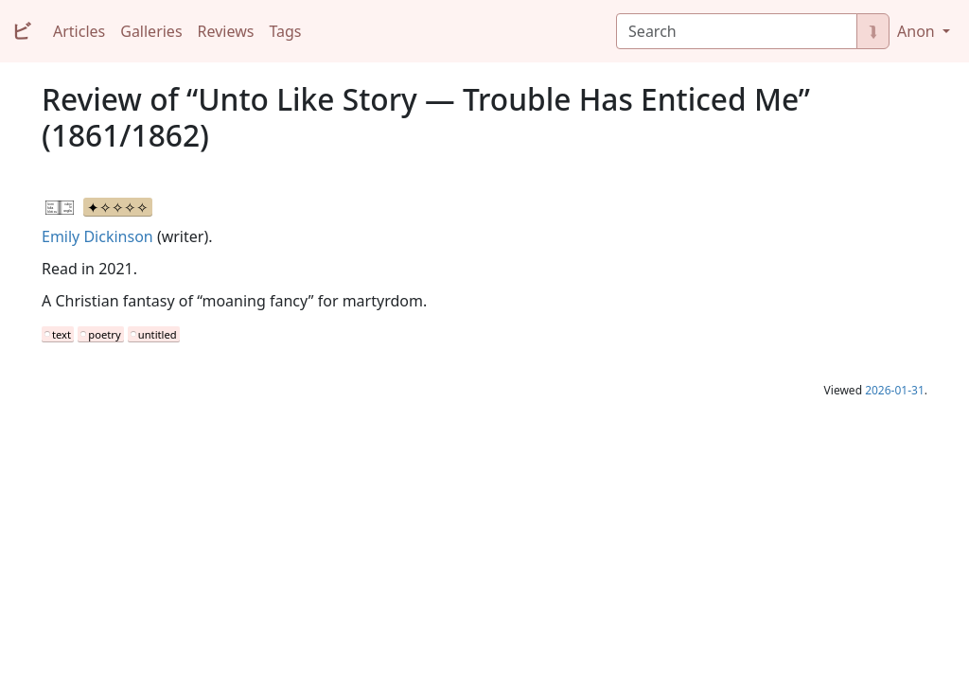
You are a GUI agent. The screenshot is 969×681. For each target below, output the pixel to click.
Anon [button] (918, 31)
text (61, 334)
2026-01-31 (895, 390)
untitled (157, 334)
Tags (285, 31)
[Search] (736, 31)
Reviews (226, 31)
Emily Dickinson (97, 236)
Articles (79, 31)
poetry (104, 334)
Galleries (151, 31)
